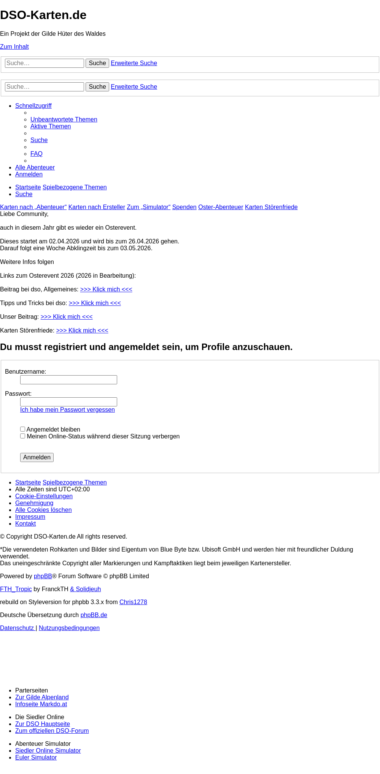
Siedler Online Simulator (48, 750)
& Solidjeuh (85, 589)
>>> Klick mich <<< (106, 289)
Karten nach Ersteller (96, 207)
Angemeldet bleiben (50, 429)
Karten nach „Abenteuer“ (33, 207)
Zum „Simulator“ (149, 207)
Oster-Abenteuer (220, 207)
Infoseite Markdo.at (41, 704)
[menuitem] (63, 119)
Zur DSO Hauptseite (42, 724)
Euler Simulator (36, 757)
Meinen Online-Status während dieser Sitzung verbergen (100, 436)
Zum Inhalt (14, 46)
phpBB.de (94, 615)
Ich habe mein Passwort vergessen (67, 409)
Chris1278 (133, 602)
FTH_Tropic (16, 589)
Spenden (184, 207)
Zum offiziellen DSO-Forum (52, 731)
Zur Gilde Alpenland (42, 697)
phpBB (43, 576)
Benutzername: (25, 371)
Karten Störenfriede (271, 207)
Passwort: (18, 393)
